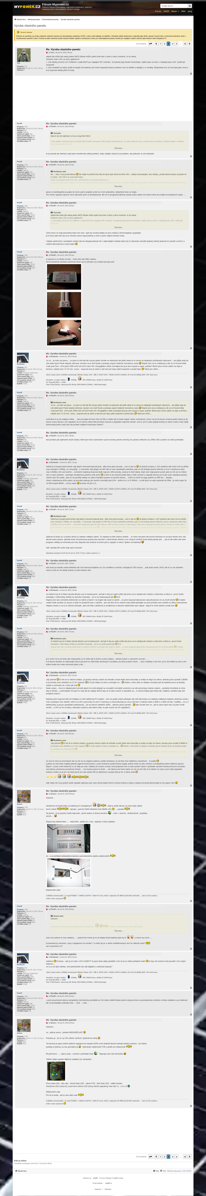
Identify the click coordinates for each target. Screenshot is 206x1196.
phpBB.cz (108, 1183)
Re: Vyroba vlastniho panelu (63, 49)
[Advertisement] (103, 98)
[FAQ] (156, 1171)
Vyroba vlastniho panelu (30, 25)
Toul (18, 63)
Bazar (174, 11)
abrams (19, 804)
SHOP (166, 11)
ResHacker (21, 364)
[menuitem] (47, 19)
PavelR (19, 123)
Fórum (158, 11)
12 (185, 44)
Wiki (183, 11)
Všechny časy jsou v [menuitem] (179, 1171)
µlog (190, 11)
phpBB (95, 1178)
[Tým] (163, 1171)
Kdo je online (20, 1160)
